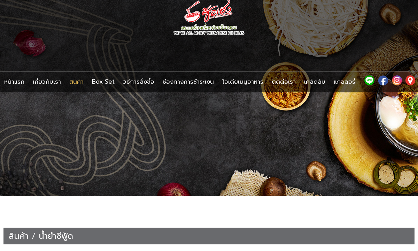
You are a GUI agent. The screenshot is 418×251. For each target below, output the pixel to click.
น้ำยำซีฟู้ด (56, 236)
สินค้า (19, 236)
